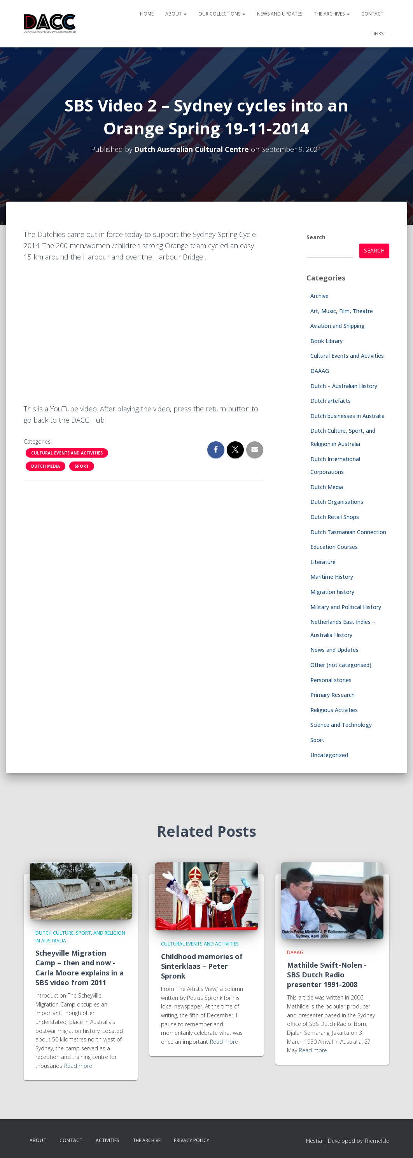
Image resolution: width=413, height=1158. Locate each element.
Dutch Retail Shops (334, 517)
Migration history (332, 592)
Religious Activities (334, 710)
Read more (78, 1065)
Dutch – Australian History (343, 386)
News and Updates (279, 13)
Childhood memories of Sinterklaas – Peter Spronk (202, 966)
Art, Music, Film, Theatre (341, 311)
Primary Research (332, 694)
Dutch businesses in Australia (347, 416)
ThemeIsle (376, 1140)
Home (147, 13)
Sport (82, 466)
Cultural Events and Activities (67, 453)
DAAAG (319, 370)
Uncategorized (329, 755)
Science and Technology (341, 724)
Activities (107, 1140)
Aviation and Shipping (337, 325)
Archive (319, 296)
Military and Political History (345, 607)
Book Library (326, 341)
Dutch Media (45, 466)
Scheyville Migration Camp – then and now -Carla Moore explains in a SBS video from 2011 (79, 967)
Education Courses (334, 546)
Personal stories (331, 680)
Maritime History (331, 576)
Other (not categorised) (340, 665)
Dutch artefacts (330, 400)
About (176, 13)
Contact (372, 13)
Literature (323, 562)
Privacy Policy (191, 1140)
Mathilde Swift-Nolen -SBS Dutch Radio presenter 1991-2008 (327, 974)
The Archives (332, 13)
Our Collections (221, 13)
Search (316, 237)
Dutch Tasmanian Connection (348, 532)
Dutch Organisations (336, 501)
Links (377, 33)
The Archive (147, 1140)
